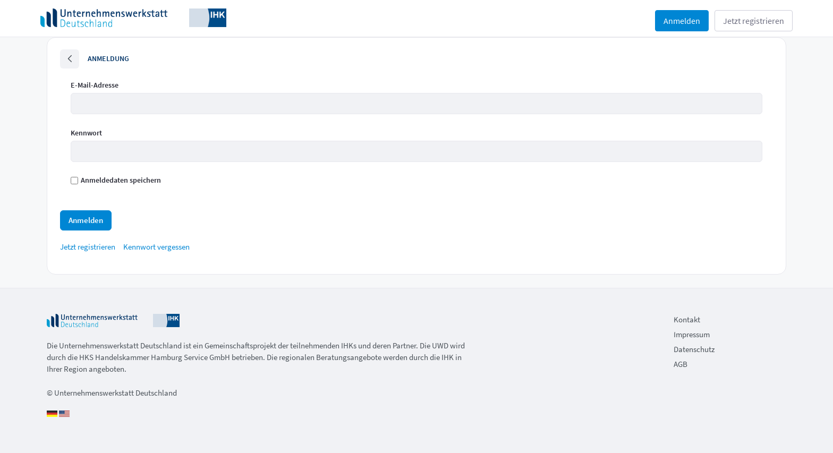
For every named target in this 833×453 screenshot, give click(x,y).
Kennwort (86, 133)
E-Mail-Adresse (94, 85)
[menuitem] (87, 247)
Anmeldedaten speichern (116, 180)
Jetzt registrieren (753, 20)
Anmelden (682, 20)
